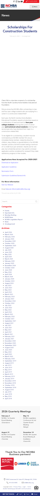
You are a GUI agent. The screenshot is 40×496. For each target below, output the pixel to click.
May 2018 (8, 396)
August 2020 (9, 348)
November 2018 (10, 383)
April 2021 (8, 332)
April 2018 (8, 399)
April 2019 (8, 372)
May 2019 (8, 370)
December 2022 (10, 301)
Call (19, 494)
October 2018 (9, 385)
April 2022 (8, 312)
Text (26, 494)
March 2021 (9, 334)
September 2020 (10, 345)
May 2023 (8, 290)
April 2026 (8, 232)
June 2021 (8, 328)
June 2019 (8, 367)
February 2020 (10, 359)
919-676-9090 (32, 1)
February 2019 (10, 376)
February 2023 (10, 297)
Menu (34, 7)
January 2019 (9, 379)
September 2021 (10, 321)
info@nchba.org (29, 482)
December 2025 (10, 241)
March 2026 (9, 234)
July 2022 (8, 305)
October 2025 (9, 243)
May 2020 (8, 352)
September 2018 (10, 387)
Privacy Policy (17, 487)
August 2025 (9, 248)
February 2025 (10, 261)
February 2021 (10, 336)
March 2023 (9, 294)
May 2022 (8, 310)
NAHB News (9, 217)
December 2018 (10, 381)
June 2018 (8, 394)
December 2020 (10, 341)
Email (34, 494)
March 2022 (9, 314)
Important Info (9, 213)
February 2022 (10, 316)
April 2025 (8, 257)
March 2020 (9, 356)
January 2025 (9, 263)
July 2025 (8, 250)
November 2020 (10, 343)
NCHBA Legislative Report (14, 219)
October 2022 (9, 303)
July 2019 (8, 365)
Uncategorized (26, 36)
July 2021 (8, 325)
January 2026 (9, 239)
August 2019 (9, 363)
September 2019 (10, 361)
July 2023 (8, 285)
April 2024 (8, 274)
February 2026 (10, 237)
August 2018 (9, 390)
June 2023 (8, 288)
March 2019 (9, 374)
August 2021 (9, 323)
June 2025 (8, 252)
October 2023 (9, 281)
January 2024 (9, 279)
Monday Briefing (10, 215)
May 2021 (8, 330)
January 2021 (9, 339)
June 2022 (8, 308)
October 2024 (9, 268)
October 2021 (9, 319)
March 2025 (9, 259)
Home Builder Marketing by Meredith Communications (17, 488)
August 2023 (9, 283)
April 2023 (8, 292)
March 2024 (9, 277)
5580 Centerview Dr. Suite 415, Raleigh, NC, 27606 (21, 479)
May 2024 (8, 272)
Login (24, 487)
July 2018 (8, 392)
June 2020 (8, 350)
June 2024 (8, 270)
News (7, 222)
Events (7, 211)
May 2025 (8, 254)
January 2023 (9, 299)
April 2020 (8, 354)
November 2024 (10, 265)
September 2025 (10, 246)
